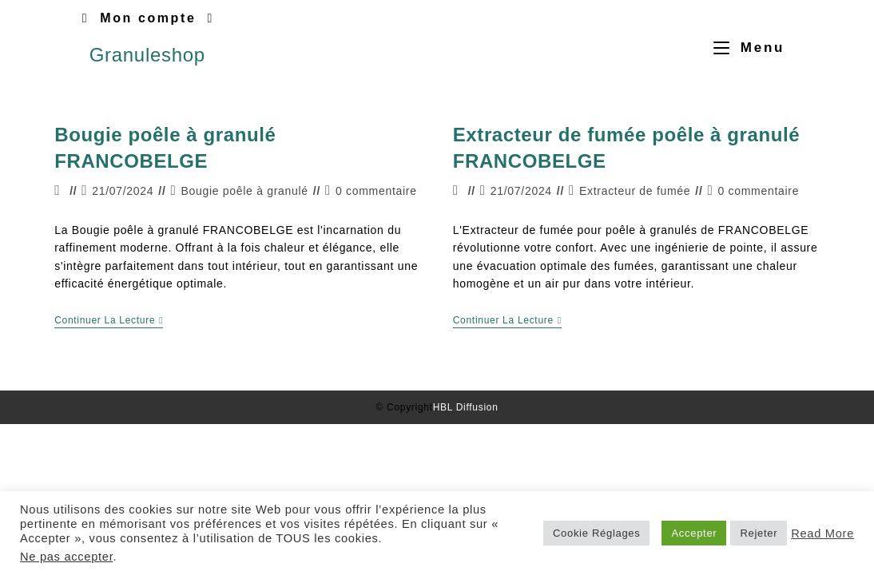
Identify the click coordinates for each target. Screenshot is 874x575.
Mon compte (148, 18)
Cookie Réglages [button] (597, 533)
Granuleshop (147, 54)
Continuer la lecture (108, 320)
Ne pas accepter (66, 556)
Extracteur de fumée (634, 190)
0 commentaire (376, 190)
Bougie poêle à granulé (244, 190)
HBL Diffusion (466, 407)
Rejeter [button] (758, 533)
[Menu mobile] (743, 47)
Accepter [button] (694, 533)
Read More (822, 533)
